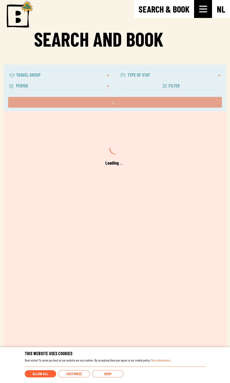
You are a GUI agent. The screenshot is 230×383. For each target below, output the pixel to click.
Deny (108, 374)
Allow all (40, 374)
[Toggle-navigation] (203, 9)
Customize (74, 374)
